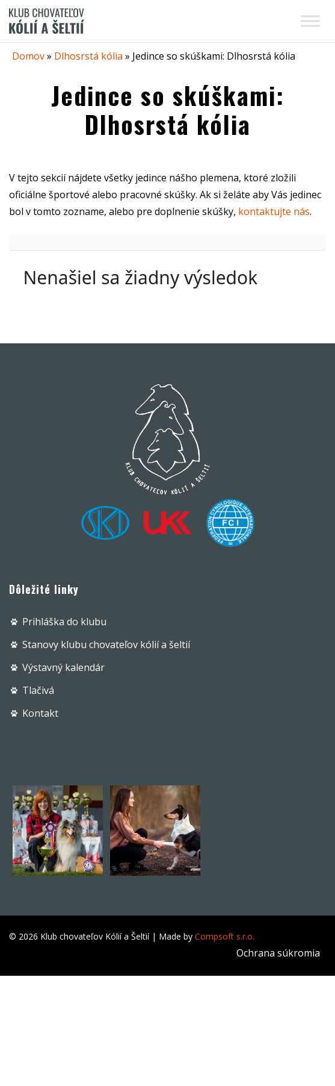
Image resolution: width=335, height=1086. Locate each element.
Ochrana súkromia (278, 953)
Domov (28, 56)
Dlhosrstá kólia (88, 56)
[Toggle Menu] (310, 21)
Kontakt (40, 713)
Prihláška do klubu (64, 621)
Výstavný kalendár (63, 667)
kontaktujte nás (274, 211)
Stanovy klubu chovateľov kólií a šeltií (106, 644)
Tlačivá (38, 690)
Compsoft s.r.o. (224, 936)
